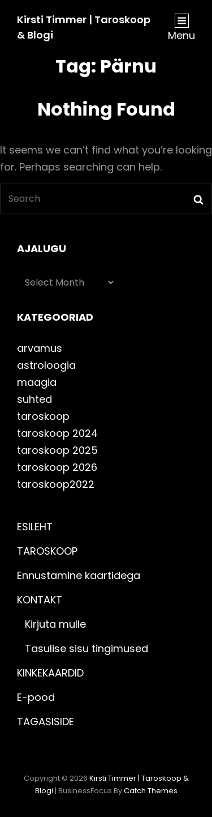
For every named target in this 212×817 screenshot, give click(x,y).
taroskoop (43, 416)
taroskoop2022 (55, 484)
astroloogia (46, 365)
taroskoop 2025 (57, 450)
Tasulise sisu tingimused (86, 648)
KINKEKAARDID (50, 673)
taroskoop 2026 (57, 467)
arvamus (39, 348)
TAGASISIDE (45, 721)
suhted (34, 399)
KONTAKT (39, 600)
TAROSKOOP (47, 551)
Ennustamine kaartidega (78, 575)
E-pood (36, 697)
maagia (37, 382)
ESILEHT (35, 527)
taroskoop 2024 (57, 433)
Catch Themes (151, 790)
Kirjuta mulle (55, 624)
